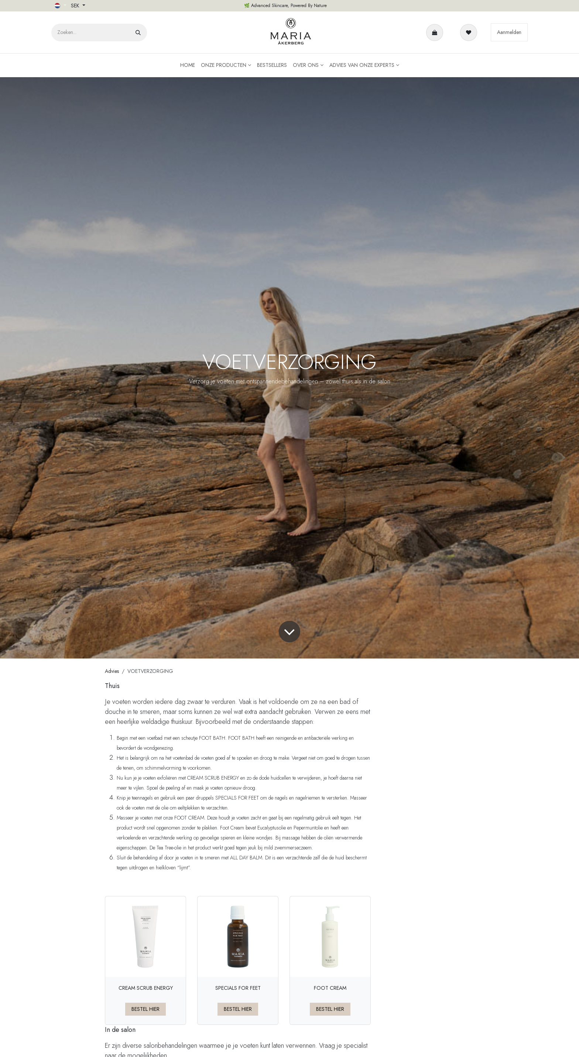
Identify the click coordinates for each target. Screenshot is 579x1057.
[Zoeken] (138, 32)
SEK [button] (76, 5)
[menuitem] (187, 65)
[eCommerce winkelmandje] (436, 32)
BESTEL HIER (145, 1009)
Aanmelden (509, 32)
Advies (112, 671)
